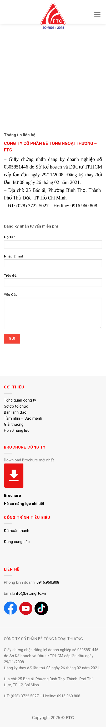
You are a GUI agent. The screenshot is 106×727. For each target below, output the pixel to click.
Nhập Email (53, 262)
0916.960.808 (48, 582)
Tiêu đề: (53, 282)
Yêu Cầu (53, 312)
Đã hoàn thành (16, 531)
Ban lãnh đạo (15, 412)
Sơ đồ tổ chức (16, 406)
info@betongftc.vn (30, 593)
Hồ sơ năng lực (16, 430)
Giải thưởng (13, 424)
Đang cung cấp (17, 542)
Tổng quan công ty (20, 400)
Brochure (12, 495)
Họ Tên (53, 243)
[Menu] (97, 14)
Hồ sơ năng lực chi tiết (24, 504)
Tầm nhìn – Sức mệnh (23, 418)
